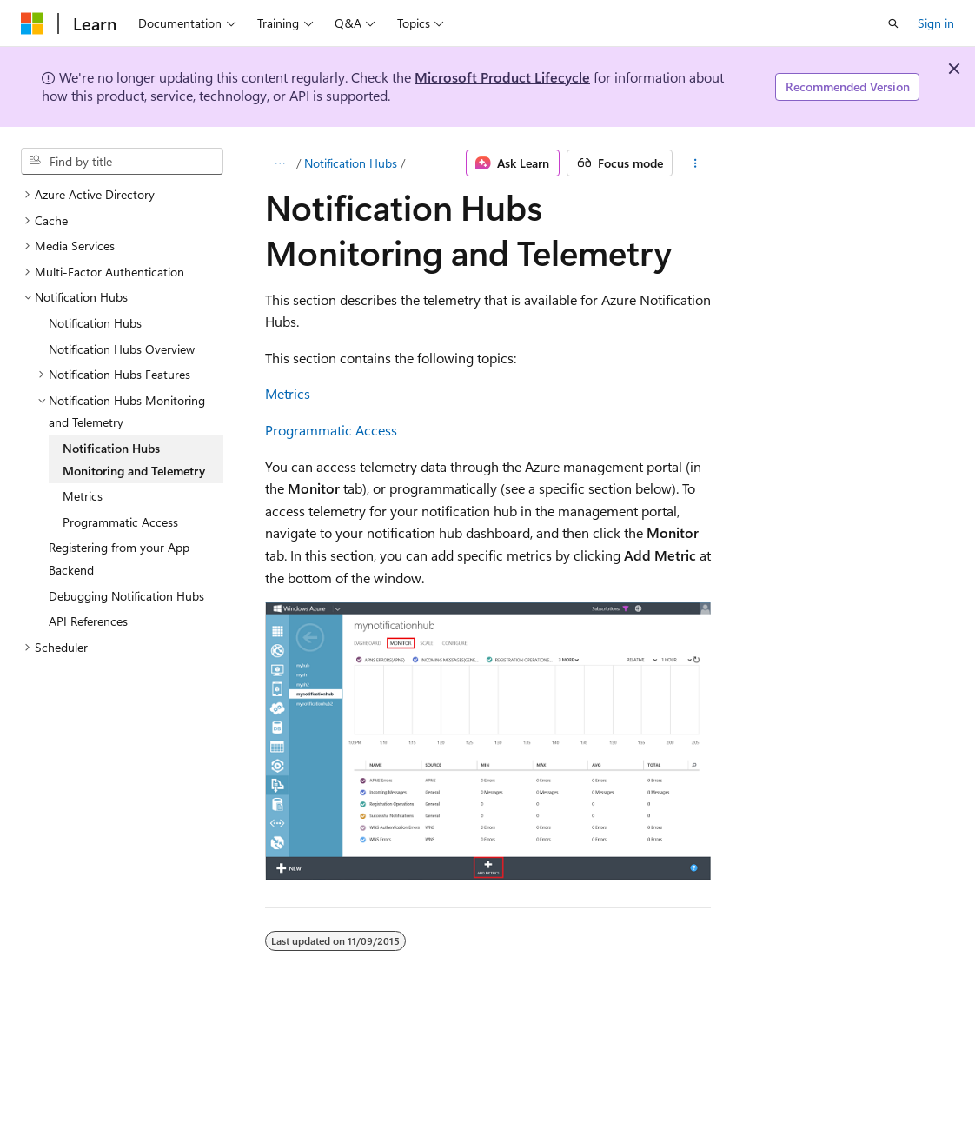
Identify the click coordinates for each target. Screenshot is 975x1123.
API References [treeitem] (88, 621)
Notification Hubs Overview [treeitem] (122, 349)
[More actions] (695, 163)
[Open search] (893, 23)
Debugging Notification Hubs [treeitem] (126, 596)
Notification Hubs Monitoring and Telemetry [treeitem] (134, 459)
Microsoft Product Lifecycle (502, 77)
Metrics (287, 393)
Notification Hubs (350, 163)
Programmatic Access (331, 430)
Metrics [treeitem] (83, 496)
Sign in (936, 23)
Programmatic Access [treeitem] (120, 522)
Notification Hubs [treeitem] (95, 323)
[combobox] (122, 162)
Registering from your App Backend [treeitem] (119, 558)
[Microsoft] (32, 23)
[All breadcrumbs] (280, 163)
